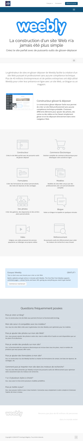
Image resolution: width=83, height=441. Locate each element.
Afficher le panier (71, 3)
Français (50, 3)
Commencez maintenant (17, 284)
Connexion (58, 3)
